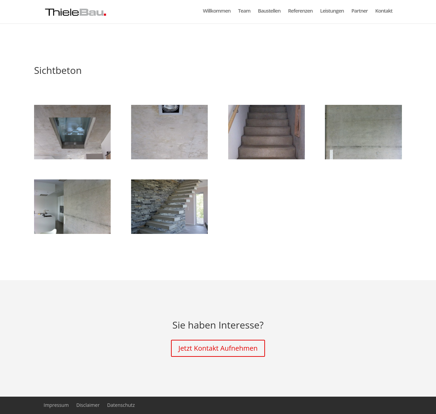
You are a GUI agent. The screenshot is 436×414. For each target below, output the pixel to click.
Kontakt (383, 13)
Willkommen (217, 13)
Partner (360, 13)
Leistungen (332, 13)
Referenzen (300, 13)
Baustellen (269, 13)
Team (244, 13)
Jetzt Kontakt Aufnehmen (218, 348)
